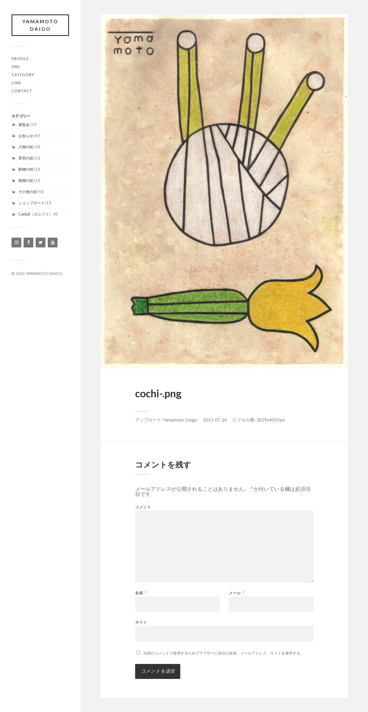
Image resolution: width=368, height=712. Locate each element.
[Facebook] (28, 242)
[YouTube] (52, 242)
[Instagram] (16, 242)
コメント (143, 507)
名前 (141, 593)
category (23, 74)
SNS (16, 66)
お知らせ (25, 135)
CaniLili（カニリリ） (35, 214)
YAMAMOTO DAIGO (40, 25)
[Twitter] (40, 242)
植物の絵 (25, 180)
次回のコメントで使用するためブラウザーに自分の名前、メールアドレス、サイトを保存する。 (223, 653)
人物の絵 (25, 146)
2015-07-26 (215, 419)
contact (22, 91)
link (16, 83)
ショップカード (31, 203)
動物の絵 (25, 169)
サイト (141, 622)
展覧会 (24, 124)
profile (20, 58)
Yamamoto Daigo (180, 419)
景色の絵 (25, 158)
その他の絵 (27, 191)
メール (237, 593)
